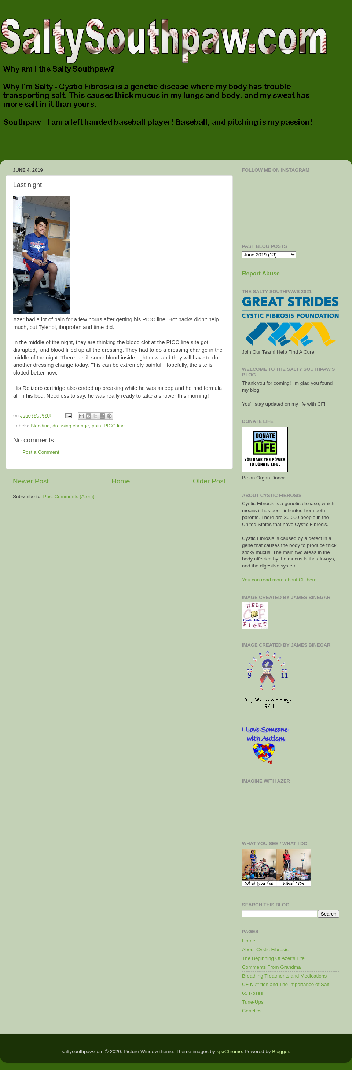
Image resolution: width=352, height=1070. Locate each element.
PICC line (114, 425)
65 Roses (252, 993)
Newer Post (31, 481)
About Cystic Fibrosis (265, 949)
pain (96, 425)
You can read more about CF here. (280, 580)
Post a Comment (40, 452)
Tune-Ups (253, 1002)
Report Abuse (261, 273)
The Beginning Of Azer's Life (273, 958)
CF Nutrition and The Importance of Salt (285, 984)
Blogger (280, 1051)
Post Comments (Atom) (69, 496)
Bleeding (40, 425)
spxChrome (229, 1051)
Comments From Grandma (271, 967)
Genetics (251, 1011)
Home (120, 481)
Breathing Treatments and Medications (284, 976)
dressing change (70, 425)
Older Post (209, 481)
